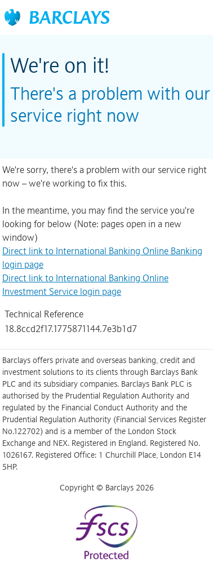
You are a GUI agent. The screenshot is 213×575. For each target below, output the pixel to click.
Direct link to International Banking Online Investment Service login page (85, 284)
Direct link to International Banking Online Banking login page (102, 257)
